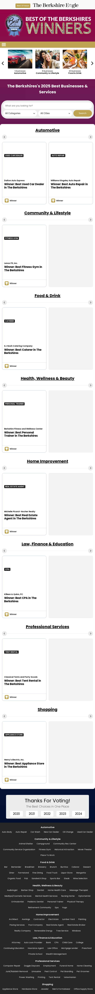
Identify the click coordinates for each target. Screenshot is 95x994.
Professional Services (47, 626)
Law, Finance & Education (47, 544)
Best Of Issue (23, 5)
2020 (16, 814)
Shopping (47, 709)
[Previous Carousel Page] (3, 63)
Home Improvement (47, 461)
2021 (32, 814)
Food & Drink (47, 295)
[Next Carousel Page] (92, 63)
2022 (47, 814)
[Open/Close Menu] (4, 44)
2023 (62, 814)
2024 (78, 814)
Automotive (47, 130)
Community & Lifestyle (47, 213)
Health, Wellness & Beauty (47, 378)
